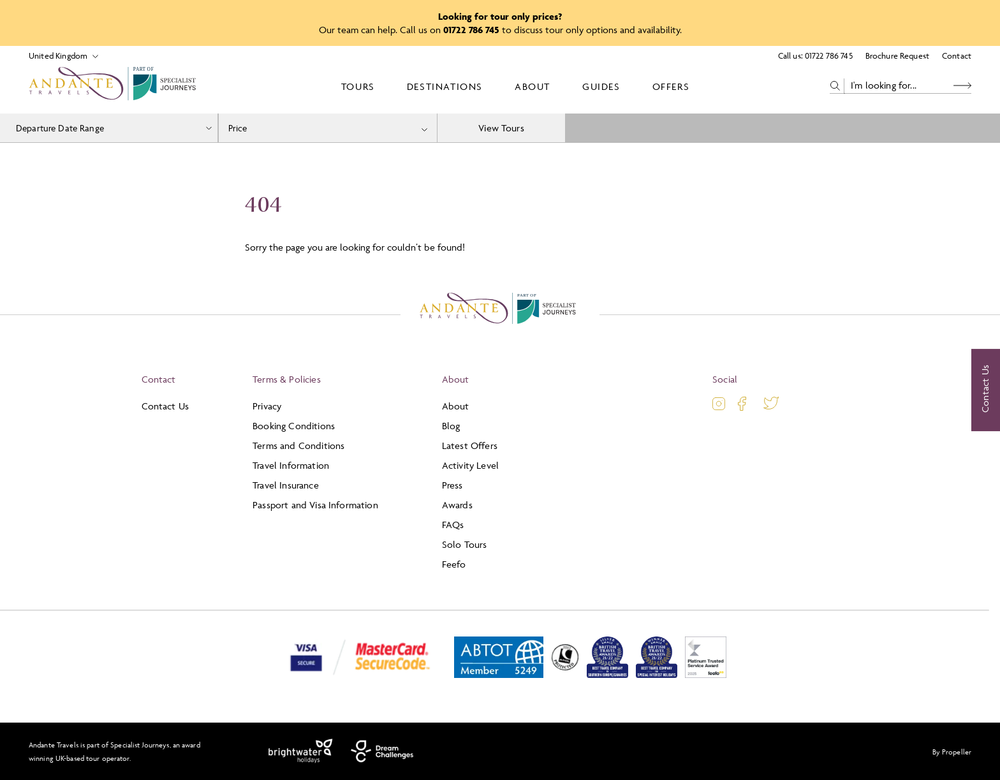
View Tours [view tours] (501, 128)
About (532, 86)
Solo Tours (464, 544)
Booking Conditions (294, 426)
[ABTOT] (498, 675)
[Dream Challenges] (382, 751)
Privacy (267, 406)
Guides (601, 86)
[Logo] (115, 86)
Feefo (454, 564)
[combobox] (328, 128)
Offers (671, 86)
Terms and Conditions (298, 445)
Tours (358, 86)
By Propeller (951, 751)
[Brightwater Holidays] (301, 751)
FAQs (453, 525)
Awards (457, 505)
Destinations (445, 86)
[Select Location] (58, 56)
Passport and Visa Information (315, 505)
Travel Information (291, 465)
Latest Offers (469, 445)
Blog (451, 426)
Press (452, 485)
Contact (956, 55)
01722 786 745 (829, 55)
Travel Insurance (286, 485)
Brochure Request (897, 55)
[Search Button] (962, 85)
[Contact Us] (985, 390)
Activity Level (470, 465)
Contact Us (165, 406)
